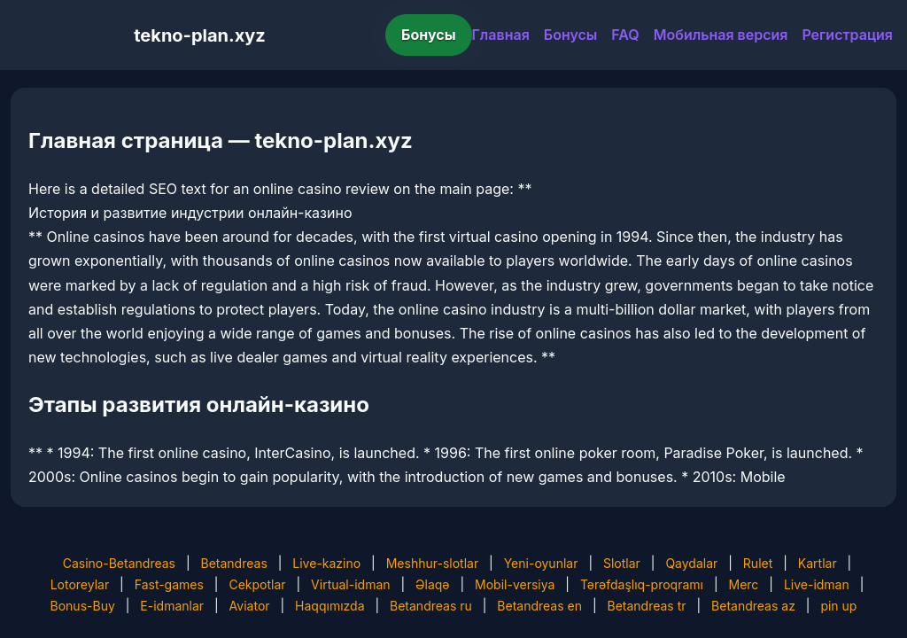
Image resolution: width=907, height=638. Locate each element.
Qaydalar (691, 563)
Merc (744, 584)
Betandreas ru (431, 605)
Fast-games (169, 584)
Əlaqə (432, 584)
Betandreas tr (646, 605)
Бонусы (428, 34)
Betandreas (234, 563)
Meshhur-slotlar (432, 563)
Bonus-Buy (82, 605)
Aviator (249, 605)
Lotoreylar (80, 584)
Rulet (757, 563)
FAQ (625, 34)
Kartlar (817, 563)
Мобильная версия (721, 34)
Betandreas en (539, 605)
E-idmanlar (172, 605)
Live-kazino (326, 563)
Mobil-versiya (514, 584)
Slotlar (621, 563)
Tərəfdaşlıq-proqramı (641, 584)
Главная (501, 34)
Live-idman (816, 584)
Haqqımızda (329, 605)
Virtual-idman (350, 584)
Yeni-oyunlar (541, 563)
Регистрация (847, 34)
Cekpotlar (257, 584)
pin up (838, 605)
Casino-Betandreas (119, 563)
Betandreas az (753, 605)
